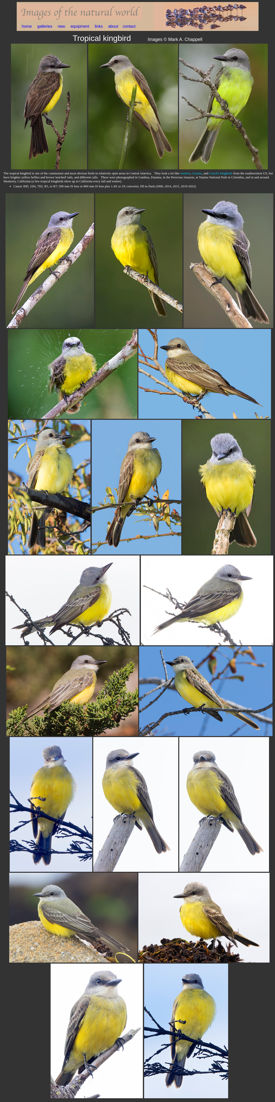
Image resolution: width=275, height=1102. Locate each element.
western (185, 173)
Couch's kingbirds (220, 173)
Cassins (197, 173)
